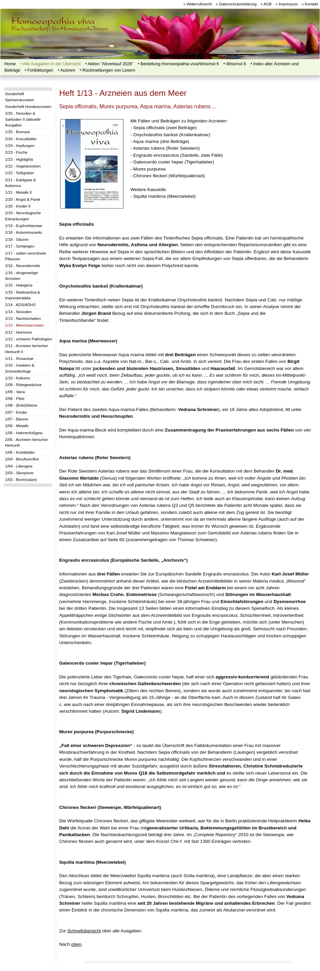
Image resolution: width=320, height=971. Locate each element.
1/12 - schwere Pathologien (28, 339)
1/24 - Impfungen (19, 146)
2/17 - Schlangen (19, 246)
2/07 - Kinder (16, 412)
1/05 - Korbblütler (20, 452)
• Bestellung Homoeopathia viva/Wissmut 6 (178, 64)
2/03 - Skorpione (19, 473)
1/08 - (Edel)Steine (21, 405)
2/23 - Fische (16, 152)
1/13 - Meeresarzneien (24, 325)
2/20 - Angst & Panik (22, 199)
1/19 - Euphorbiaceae (23, 226)
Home (10, 64)
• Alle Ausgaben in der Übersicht (50, 64)
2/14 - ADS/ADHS (20, 305)
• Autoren (66, 70)
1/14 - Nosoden (18, 312)
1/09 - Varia (15, 392)
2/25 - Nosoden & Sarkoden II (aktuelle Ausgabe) (23, 119)
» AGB (266, 4)
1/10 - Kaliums (17, 378)
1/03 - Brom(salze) (21, 480)
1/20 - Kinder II (18, 206)
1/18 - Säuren (17, 239)
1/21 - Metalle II (18, 192)
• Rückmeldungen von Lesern (107, 70)
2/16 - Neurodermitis (22, 266)
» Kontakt (310, 4)
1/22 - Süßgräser (19, 173)
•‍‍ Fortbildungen (39, 70)
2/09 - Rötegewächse (23, 385)
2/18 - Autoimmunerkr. (24, 232)
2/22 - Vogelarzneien (23, 166)
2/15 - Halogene (19, 285)
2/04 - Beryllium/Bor (22, 459)
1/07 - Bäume (16, 419)
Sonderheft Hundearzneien (28, 107)
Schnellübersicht (84, 930)
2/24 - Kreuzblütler (21, 139)
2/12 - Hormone (18, 332)
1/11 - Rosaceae (19, 359)
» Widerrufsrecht (198, 4)
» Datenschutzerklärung (235, 4)
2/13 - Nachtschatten (23, 318)
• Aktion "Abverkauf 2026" (109, 64)
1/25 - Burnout (17, 132)
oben (76, 944)
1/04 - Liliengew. (19, 466)
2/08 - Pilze (15, 399)
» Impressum (286, 4)
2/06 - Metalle (17, 426)
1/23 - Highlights (19, 159)
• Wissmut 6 (235, 64)
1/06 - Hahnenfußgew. (24, 433)
